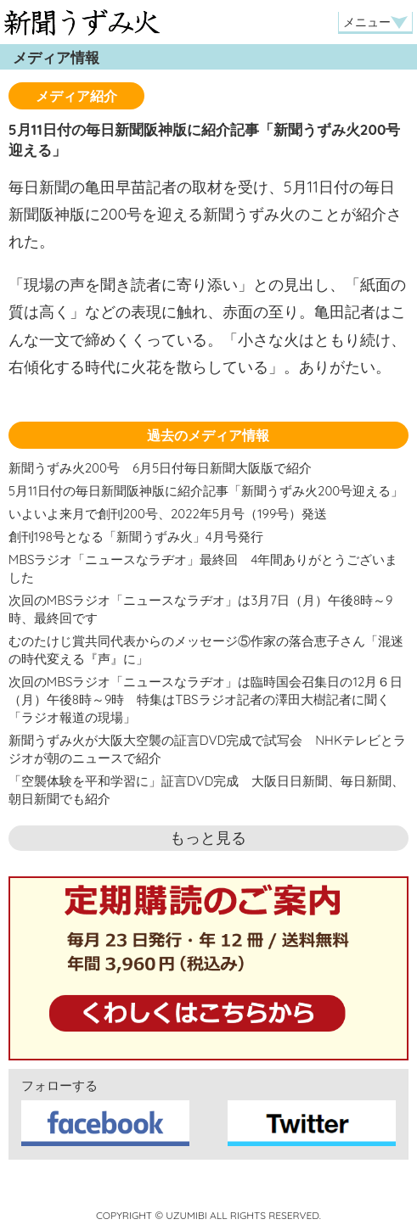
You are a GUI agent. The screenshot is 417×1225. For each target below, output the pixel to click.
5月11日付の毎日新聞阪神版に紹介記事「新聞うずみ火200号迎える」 (205, 491)
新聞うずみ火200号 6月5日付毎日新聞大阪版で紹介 (160, 468)
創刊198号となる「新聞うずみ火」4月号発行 (135, 537)
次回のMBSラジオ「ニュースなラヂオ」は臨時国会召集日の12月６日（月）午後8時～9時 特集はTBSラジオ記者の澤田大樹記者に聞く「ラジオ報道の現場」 (205, 699)
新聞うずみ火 (82, 22)
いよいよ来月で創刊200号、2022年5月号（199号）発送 (167, 514)
